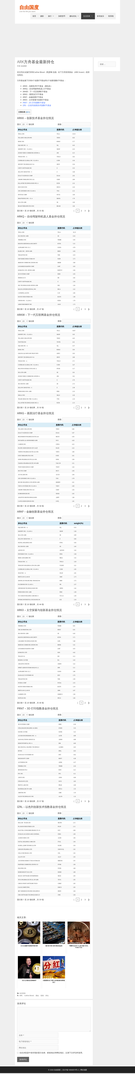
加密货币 (61, 16)
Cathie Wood (29, 995)
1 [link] (77, 210)
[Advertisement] (67, 40)
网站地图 (83, 1070)
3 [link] (85, 210)
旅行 (52, 16)
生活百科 (89, 16)
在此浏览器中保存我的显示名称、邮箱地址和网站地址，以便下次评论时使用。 (52, 1052)
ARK (21, 995)
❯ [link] (88, 210)
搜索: (60, 124)
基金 (37, 995)
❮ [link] (74, 210)
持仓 (47, 995)
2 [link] (81, 210)
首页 (34, 16)
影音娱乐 (100, 16)
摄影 (42, 16)
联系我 (111, 16)
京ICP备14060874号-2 (70, 1070)
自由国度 (29, 7)
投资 (42, 995)
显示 (27, 112)
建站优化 (75, 16)
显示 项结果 (25, 124)
